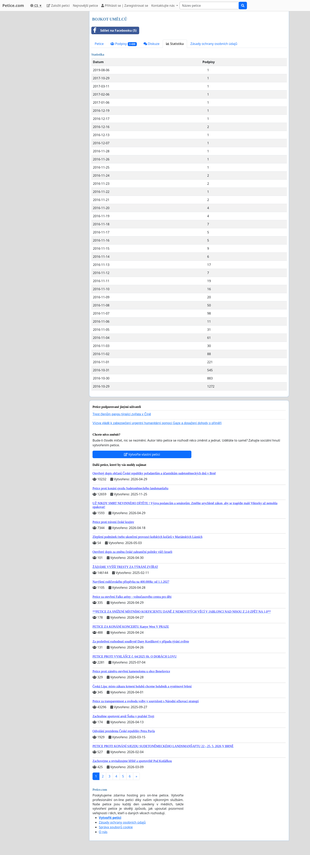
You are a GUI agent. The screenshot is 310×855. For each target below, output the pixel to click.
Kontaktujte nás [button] (163, 5)
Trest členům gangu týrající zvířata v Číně (122, 414)
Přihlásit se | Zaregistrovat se (124, 5)
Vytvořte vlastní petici (142, 454)
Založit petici (58, 5)
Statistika (175, 44)
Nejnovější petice (85, 5)
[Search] (209, 5)
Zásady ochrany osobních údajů (213, 44)
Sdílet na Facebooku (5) (114, 30)
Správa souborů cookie (116, 827)
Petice (99, 44)
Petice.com (13, 5)
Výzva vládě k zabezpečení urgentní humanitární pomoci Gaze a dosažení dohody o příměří (157, 423)
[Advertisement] (50, 70)
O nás (103, 832)
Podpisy (123, 44)
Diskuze (152, 44)
